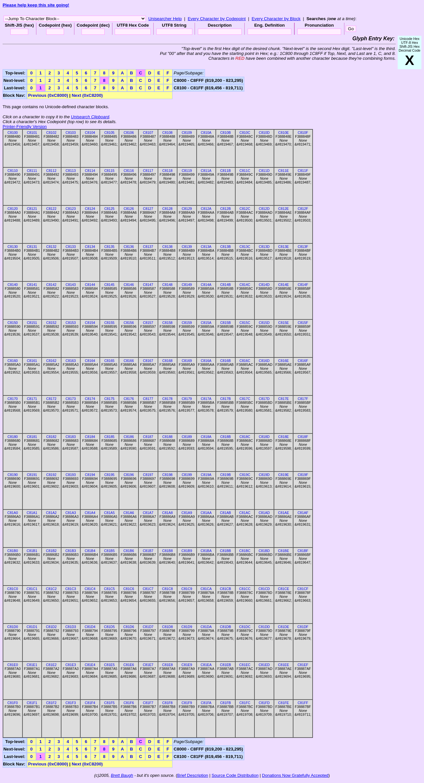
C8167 (148, 361)
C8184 (90, 437)
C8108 (167, 133)
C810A (206, 133)
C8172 (51, 399)
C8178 (167, 399)
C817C (244, 399)
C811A (206, 171)
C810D (264, 133)
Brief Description (192, 775)
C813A (206, 247)
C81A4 (90, 513)
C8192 (51, 475)
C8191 (32, 475)
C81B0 (12, 551)
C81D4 (89, 627)
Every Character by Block (275, 18)
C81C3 (70, 589)
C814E (283, 285)
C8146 (128, 285)
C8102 (51, 133)
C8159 (187, 323)
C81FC (245, 703)
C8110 (12, 171)
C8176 (128, 399)
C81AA (206, 513)
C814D (264, 285)
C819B (225, 475)
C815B (225, 323)
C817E (283, 399)
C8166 (128, 361)
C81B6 (128, 551)
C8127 (148, 209)
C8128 (167, 209)
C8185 (109, 437)
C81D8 (167, 627)
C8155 (109, 323)
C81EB (225, 665)
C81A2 (51, 513)
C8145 (109, 285)
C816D (264, 361)
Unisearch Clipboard (90, 116)
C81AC (244, 513)
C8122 (51, 209)
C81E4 (90, 665)
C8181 (32, 437)
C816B (225, 361)
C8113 (71, 171)
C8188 (167, 437)
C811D (264, 171)
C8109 (187, 133)
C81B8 (167, 551)
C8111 (32, 171)
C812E (283, 209)
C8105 (109, 133)
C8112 (51, 171)
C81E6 (128, 665)
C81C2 (51, 589)
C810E (283, 133)
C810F (303, 133)
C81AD (264, 513)
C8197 (148, 475)
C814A (206, 285)
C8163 (71, 361)
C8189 (187, 437)
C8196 (128, 475)
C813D (264, 247)
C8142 (51, 285)
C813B (225, 247)
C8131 (32, 247)
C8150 (12, 323)
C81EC (244, 665)
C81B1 (32, 551)
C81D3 (70, 627)
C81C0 (12, 589)
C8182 (51, 437)
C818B (225, 437)
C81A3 (70, 513)
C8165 (109, 361)
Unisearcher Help (165, 18)
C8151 (32, 323)
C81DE (283, 627)
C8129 (187, 209)
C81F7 (148, 703)
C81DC (245, 627)
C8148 (167, 285)
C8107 (148, 133)
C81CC (245, 589)
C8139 (187, 247)
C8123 (71, 209)
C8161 (32, 361)
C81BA (206, 551)
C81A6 (128, 513)
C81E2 (51, 665)
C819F (303, 475)
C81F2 (51, 703)
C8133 (71, 247)
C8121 (32, 209)
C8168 (167, 361)
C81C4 (89, 589)
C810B (225, 133)
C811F (303, 171)
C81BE (283, 551)
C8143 (71, 285)
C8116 (128, 171)
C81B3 (70, 551)
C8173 (71, 399)
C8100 (12, 133)
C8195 (109, 475)
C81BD (264, 551)
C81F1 (32, 703)
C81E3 (70, 665)
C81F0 (12, 703)
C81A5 (109, 513)
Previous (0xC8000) (48, 95)
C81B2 (51, 551)
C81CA (206, 589)
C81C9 (186, 589)
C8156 (128, 323)
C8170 (12, 399)
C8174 (90, 399)
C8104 (90, 133)
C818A (206, 437)
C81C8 (167, 589)
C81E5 (109, 665)
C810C (244, 133)
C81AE (283, 513)
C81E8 (167, 665)
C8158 (167, 323)
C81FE (283, 703)
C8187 (148, 437)
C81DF (302, 627)
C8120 (12, 209)
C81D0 (12, 627)
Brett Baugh (122, 775)
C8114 (90, 171)
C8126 (128, 209)
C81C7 (148, 589)
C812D (264, 209)
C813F (303, 247)
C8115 (109, 171)
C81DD (264, 627)
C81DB (225, 627)
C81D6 (128, 627)
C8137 (148, 247)
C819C (244, 475)
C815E (283, 323)
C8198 (167, 475)
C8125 (109, 209)
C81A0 (12, 513)
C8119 (187, 171)
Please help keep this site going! (36, 5)
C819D (264, 475)
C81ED (264, 665)
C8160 (12, 361)
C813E (283, 247)
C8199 (187, 475)
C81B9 (187, 551)
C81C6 (128, 589)
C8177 (148, 399)
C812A (206, 209)
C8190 (12, 475)
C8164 (90, 361)
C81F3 (70, 703)
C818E (283, 437)
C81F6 (128, 703)
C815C (244, 323)
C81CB (225, 589)
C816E (283, 361)
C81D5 (109, 627)
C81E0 (12, 665)
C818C (244, 437)
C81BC (244, 551)
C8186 (128, 437)
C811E (283, 171)
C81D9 (186, 627)
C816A (206, 361)
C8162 (51, 361)
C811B (225, 171)
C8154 (90, 323)
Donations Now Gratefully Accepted (295, 775)
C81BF (303, 551)
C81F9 (187, 703)
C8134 (90, 247)
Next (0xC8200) (87, 95)
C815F (303, 323)
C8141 (32, 285)
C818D (264, 437)
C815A (206, 323)
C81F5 (109, 703)
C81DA (206, 627)
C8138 (167, 247)
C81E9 (187, 665)
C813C (244, 247)
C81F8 (167, 703)
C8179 (187, 399)
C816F (303, 361)
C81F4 (90, 703)
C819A (206, 475)
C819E (283, 475)
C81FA (206, 703)
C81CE (283, 589)
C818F (303, 437)
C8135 (109, 247)
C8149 (187, 285)
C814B (225, 285)
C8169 (187, 361)
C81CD (264, 589)
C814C (244, 285)
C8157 (148, 323)
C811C (244, 171)
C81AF (303, 513)
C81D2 (51, 627)
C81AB (225, 513)
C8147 (148, 285)
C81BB (225, 551)
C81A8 (167, 513)
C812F (303, 209)
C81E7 (148, 665)
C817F (303, 399)
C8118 (167, 171)
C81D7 (148, 627)
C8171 (32, 399)
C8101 (32, 133)
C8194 (90, 475)
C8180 (12, 437)
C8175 (109, 399)
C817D (264, 399)
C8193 (71, 475)
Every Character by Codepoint (217, 18)
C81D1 (32, 627)
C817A (206, 399)
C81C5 (109, 589)
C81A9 (187, 513)
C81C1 (32, 589)
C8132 (51, 247)
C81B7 (148, 551)
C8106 (128, 133)
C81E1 (32, 665)
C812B (225, 209)
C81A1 (32, 513)
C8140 (12, 285)
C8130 (12, 247)
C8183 (71, 437)
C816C (244, 361)
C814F (303, 285)
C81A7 (148, 513)
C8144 (90, 285)
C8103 (71, 133)
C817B (225, 399)
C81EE (283, 665)
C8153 (71, 323)
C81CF (302, 589)
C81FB (225, 703)
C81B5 (109, 551)
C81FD (264, 703)
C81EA (206, 665)
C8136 (128, 247)
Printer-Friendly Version (25, 126)
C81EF (303, 665)
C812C (244, 209)
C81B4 (90, 551)
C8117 (148, 171)
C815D (264, 323)
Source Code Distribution (235, 775)
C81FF (303, 703)
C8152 (51, 323)
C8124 (90, 209)
